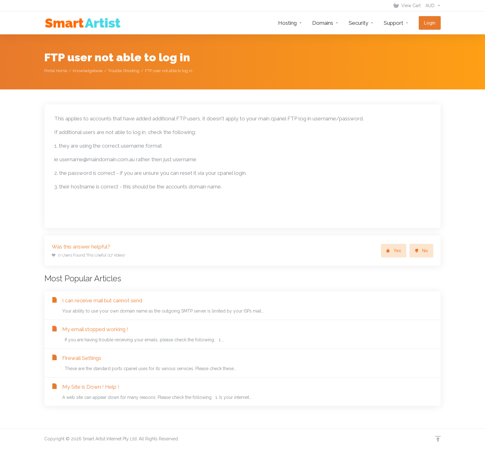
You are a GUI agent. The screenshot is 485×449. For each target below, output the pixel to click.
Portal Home (55, 70)
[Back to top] (438, 439)
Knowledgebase (88, 70)
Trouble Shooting (123, 70)
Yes (393, 250)
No (421, 250)
